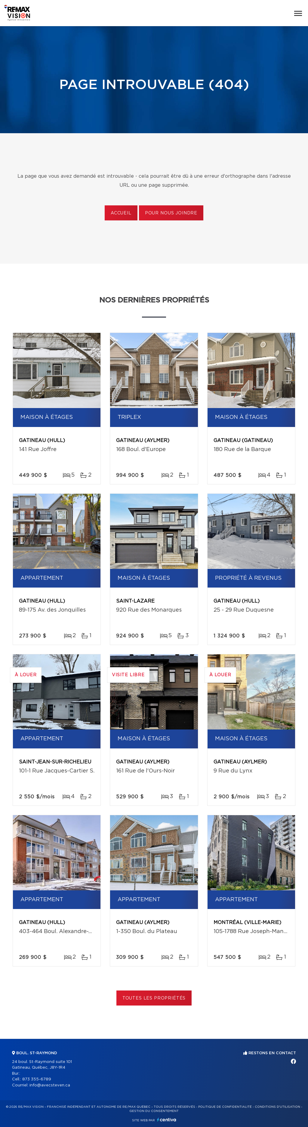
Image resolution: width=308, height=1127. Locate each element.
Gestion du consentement (154, 1111)
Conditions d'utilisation (277, 1106)
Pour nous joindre (171, 213)
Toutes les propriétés (154, 998)
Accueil (121, 213)
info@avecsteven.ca (49, 1085)
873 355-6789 (36, 1079)
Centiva (166, 1120)
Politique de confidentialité (225, 1106)
